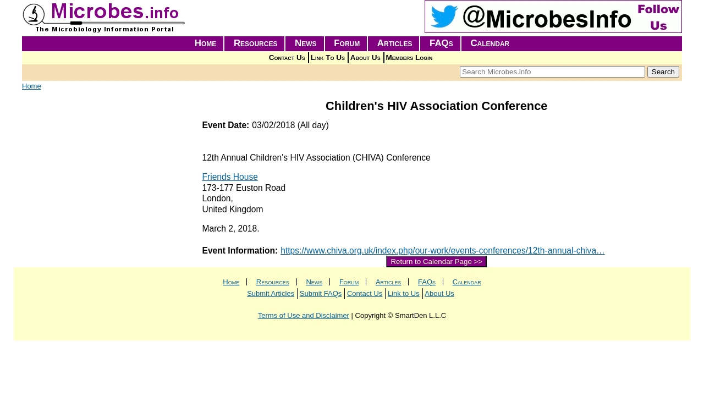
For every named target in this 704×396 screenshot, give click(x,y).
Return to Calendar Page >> (436, 261)
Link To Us (328, 57)
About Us (365, 57)
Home (206, 43)
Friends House (230, 177)
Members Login (409, 57)
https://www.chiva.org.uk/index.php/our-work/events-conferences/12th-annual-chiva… (442, 250)
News (306, 43)
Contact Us (287, 57)
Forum (347, 43)
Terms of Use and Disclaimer (303, 315)
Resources (256, 43)
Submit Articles (270, 293)
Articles (395, 43)
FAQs (441, 43)
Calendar (489, 43)
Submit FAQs (321, 293)
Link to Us (404, 293)
